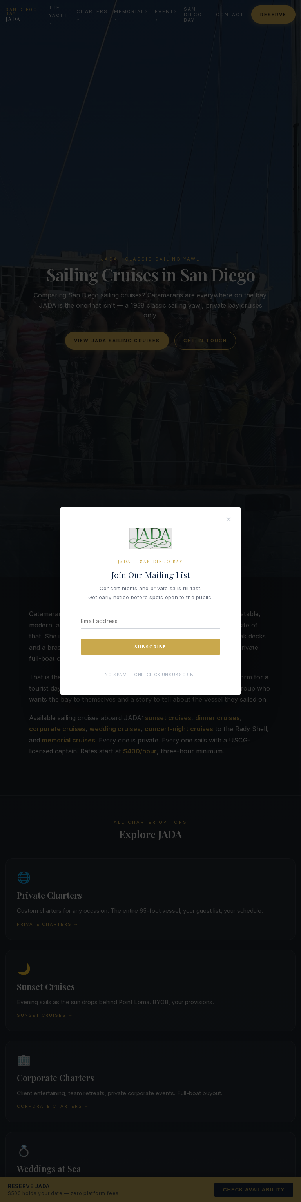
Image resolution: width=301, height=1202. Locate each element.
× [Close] (228, 519)
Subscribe (150, 646)
